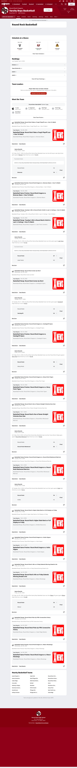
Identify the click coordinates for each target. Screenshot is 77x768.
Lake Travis (60, 241)
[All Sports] (56, 4)
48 (54, 607)
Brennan (21, 155)
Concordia (14, 683)
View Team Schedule (38, 53)
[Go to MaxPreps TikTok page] (28, 739)
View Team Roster (38, 117)
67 (54, 256)
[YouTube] (63, 1)
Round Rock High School (38, 714)
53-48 (25, 597)
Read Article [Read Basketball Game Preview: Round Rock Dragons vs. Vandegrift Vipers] (15, 345)
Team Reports (16, 130)
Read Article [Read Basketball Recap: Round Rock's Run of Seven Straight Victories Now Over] (15, 425)
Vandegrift (60, 302)
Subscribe (34, 745)
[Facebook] (74, 1)
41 (54, 499)
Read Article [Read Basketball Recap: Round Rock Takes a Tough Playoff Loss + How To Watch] (15, 144)
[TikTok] (60, 1)
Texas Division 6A (16, 68)
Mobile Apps (41, 743)
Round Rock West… (52, 680)
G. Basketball (39, 4)
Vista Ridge (50, 692)
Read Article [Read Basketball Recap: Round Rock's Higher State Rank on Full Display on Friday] (15, 532)
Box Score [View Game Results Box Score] (14, 177)
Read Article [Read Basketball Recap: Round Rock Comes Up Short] (15, 292)
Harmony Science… (16, 687)
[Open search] (62, 4)
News (51, 16)
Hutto (59, 488)
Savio (49, 683)
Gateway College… (16, 685)
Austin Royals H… (16, 676)
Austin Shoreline (16, 678)
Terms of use (33, 748)
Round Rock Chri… (52, 676)
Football (24, 4)
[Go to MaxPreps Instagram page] (38, 739)
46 (54, 309)
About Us (34, 743)
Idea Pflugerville (34, 678)
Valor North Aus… (52, 690)
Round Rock (18, 168)
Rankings (41, 16)
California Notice (43, 748)
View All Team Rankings (38, 79)
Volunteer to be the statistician (38, 93)
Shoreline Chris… (52, 685)
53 (54, 602)
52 (54, 313)
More (56, 16)
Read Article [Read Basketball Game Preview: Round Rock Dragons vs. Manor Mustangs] (15, 666)
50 (54, 362)
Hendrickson (15, 690)
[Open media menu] (66, 4)
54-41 (23, 490)
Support (38, 752)
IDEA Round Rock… (34, 680)
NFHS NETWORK (17, 1)
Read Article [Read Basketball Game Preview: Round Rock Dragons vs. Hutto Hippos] (15, 559)
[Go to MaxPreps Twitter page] (44, 739)
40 (54, 366)
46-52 (25, 303)
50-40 (31, 356)
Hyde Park (32, 676)
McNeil (31, 683)
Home (18, 16)
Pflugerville (32, 690)
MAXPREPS (4, 1)
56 (54, 442)
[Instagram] (67, 1)
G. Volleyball (49, 4)
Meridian (32, 685)
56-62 (40, 436)
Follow (48, 10)
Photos (46, 16)
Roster (29, 16)
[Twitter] (70, 1)
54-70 (36, 155)
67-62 (25, 242)
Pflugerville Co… (34, 692)
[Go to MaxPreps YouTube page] (33, 739)
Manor (51, 595)
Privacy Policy (42, 745)
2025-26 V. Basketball (8, 16)
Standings (34, 16)
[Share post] (64, 144)
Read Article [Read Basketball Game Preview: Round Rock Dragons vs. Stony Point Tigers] (15, 398)
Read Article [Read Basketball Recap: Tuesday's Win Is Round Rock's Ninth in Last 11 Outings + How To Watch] (15, 231)
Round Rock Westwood (21, 436)
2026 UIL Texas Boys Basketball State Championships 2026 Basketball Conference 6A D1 (35, 162)
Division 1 (14, 65)
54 (54, 168)
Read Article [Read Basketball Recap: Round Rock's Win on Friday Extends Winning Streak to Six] (15, 586)
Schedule (24, 16)
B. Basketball (16, 4)
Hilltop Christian (15, 692)
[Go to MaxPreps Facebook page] (49, 739)
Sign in (71, 4)
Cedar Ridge (15, 680)
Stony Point (14, 356)
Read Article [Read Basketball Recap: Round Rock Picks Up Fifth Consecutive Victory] (15, 639)
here (47, 104)
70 (54, 172)
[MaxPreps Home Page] (29, 20)
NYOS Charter (33, 687)
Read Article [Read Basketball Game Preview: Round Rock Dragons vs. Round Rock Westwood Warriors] (15, 478)
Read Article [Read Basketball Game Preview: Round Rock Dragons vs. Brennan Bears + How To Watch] (15, 204)
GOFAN (10, 1)
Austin (13, 71)
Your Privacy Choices (38, 750)
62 (54, 260)
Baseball (31, 4)
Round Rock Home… (53, 678)
